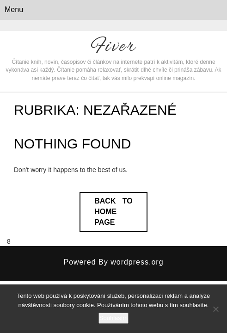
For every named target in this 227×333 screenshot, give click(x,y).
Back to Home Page (113, 211)
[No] (215, 309)
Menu (14, 9)
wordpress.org (136, 262)
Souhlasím (113, 317)
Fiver (113, 47)
